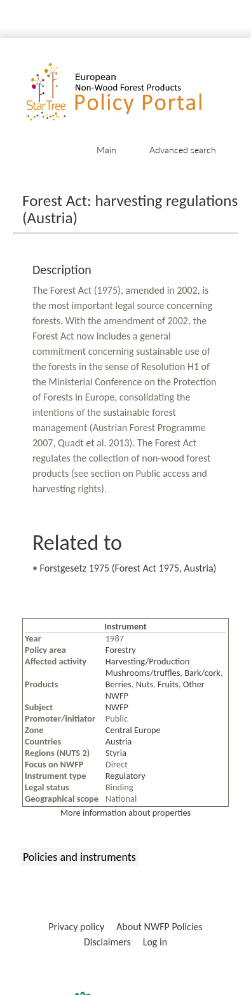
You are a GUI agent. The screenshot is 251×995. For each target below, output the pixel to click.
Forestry (120, 649)
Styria (115, 752)
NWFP (116, 707)
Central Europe (133, 730)
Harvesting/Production (147, 661)
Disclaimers (107, 942)
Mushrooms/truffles (142, 672)
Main (106, 149)
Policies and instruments (79, 857)
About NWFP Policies (159, 927)
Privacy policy (76, 927)
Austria (118, 741)
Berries (118, 684)
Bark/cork (202, 672)
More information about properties (125, 812)
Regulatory (125, 775)
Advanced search (182, 149)
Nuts (144, 684)
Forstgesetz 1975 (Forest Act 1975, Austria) (128, 568)
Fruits (168, 684)
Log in (155, 942)
